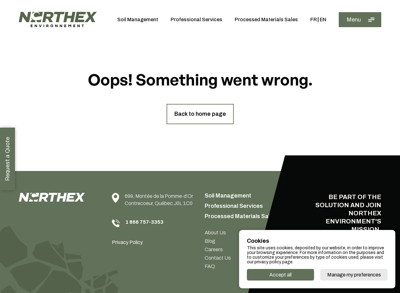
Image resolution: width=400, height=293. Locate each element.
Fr (313, 19)
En (323, 19)
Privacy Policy (127, 242)
